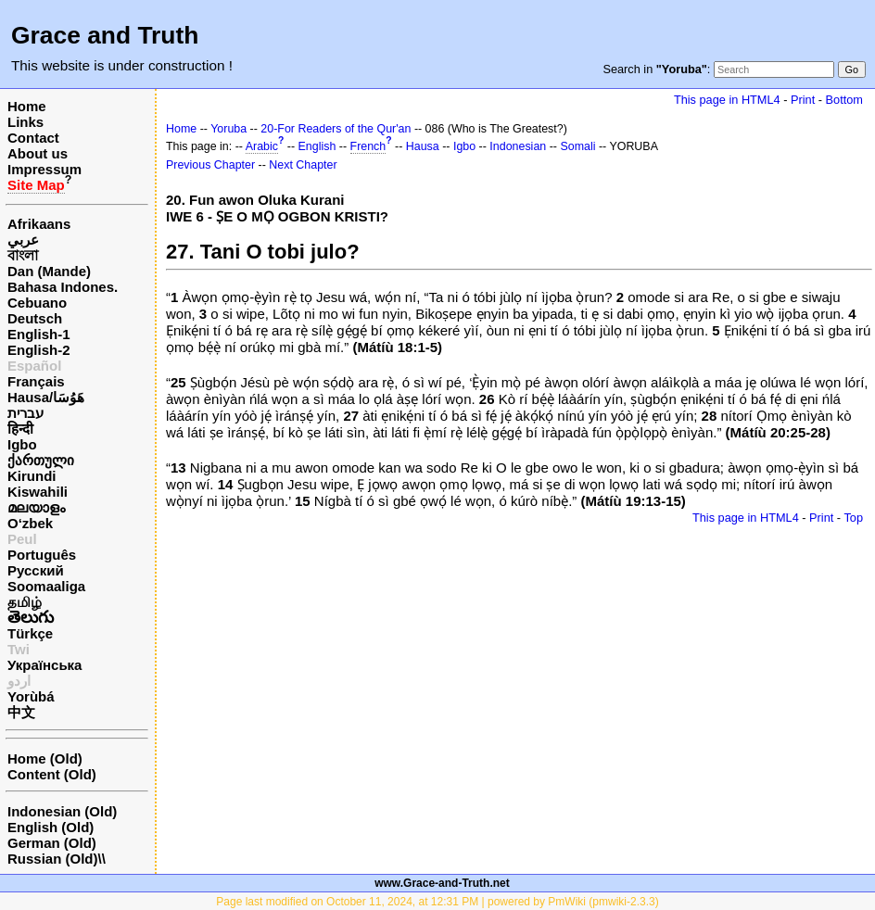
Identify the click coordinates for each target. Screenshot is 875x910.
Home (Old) (44, 758)
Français (36, 381)
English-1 (38, 334)
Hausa (422, 146)
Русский (35, 570)
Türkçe (30, 633)
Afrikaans (38, 224)
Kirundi (32, 476)
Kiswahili (37, 491)
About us (37, 153)
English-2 (38, 350)
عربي (23, 239)
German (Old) (51, 843)
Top (853, 518)
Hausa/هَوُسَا (45, 397)
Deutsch (34, 318)
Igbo (22, 444)
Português (41, 554)
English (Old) (50, 827)
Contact (33, 137)
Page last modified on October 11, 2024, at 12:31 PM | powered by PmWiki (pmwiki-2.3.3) (437, 901)
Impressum (44, 169)
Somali (577, 146)
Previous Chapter (210, 164)
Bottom (844, 100)
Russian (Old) (52, 858)
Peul (22, 539)
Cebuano (37, 302)
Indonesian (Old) (62, 811)
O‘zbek (30, 523)
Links (25, 122)
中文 (21, 712)
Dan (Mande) (49, 271)
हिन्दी (20, 428)
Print (803, 100)
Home (26, 106)
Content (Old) (51, 774)
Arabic (262, 146)
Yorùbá (31, 696)
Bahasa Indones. (62, 287)
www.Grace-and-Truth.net (442, 883)
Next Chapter (302, 164)
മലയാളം (36, 507)
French (368, 146)
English (317, 146)
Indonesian (517, 146)
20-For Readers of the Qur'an (335, 128)
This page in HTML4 (727, 100)
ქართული (40, 460)
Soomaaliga (46, 586)
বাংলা (22, 255)
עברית (25, 413)
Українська (44, 665)
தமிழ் (24, 602)
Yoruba (228, 128)
